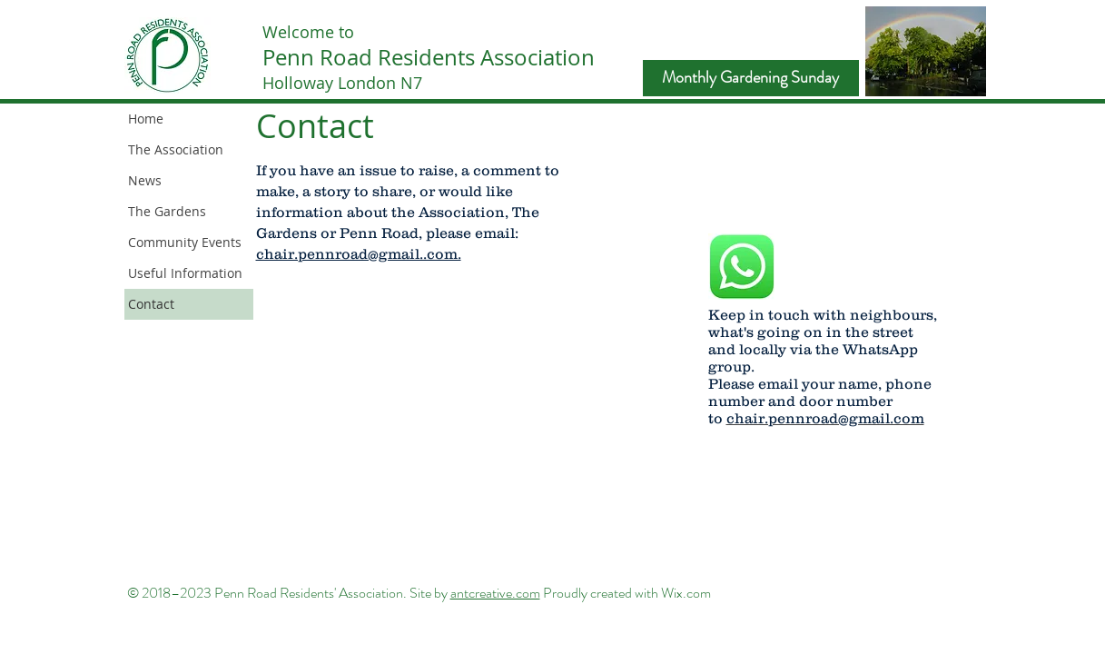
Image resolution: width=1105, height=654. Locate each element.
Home (145, 118)
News (145, 180)
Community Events (185, 242)
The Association (175, 149)
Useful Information (185, 273)
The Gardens (167, 211)
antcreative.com (495, 592)
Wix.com (686, 592)
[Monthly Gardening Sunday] (751, 78)
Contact (151, 303)
